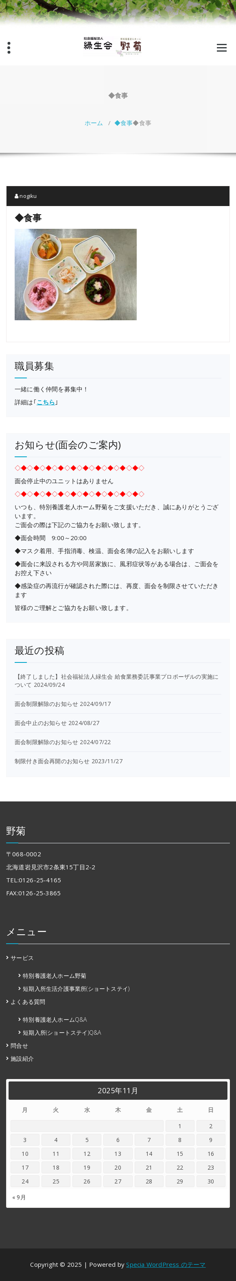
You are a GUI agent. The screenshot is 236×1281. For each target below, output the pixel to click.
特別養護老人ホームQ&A (55, 1019)
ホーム (94, 123)
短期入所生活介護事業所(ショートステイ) (76, 988)
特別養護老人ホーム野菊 (54, 975)
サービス (22, 958)
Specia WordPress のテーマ (165, 1264)
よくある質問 (28, 1001)
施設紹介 (22, 1058)
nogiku (26, 196)
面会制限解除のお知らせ (46, 704)
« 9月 (19, 1197)
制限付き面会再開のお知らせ (52, 761)
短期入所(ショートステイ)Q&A (62, 1032)
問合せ (19, 1045)
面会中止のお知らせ (41, 723)
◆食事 (123, 123)
